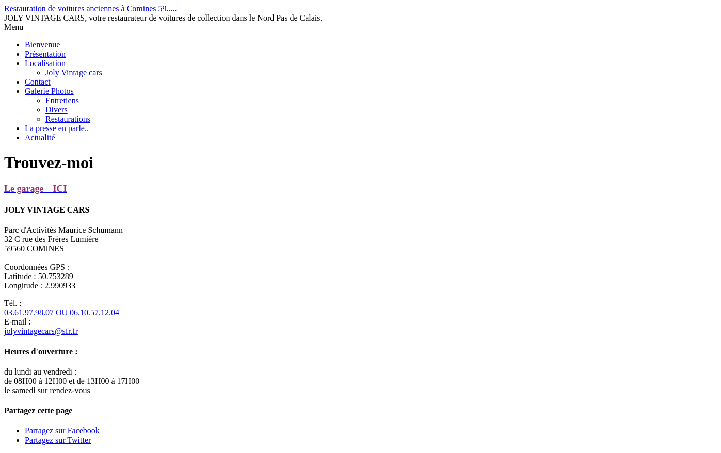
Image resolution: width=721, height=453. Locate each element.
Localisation (45, 63)
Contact (38, 81)
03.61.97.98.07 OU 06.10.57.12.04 (61, 312)
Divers (56, 109)
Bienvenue (42, 44)
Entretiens (62, 100)
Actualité (40, 137)
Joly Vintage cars (73, 72)
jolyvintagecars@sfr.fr (41, 331)
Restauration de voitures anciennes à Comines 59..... (90, 8)
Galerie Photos (49, 91)
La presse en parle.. (57, 128)
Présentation (45, 54)
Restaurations (67, 119)
